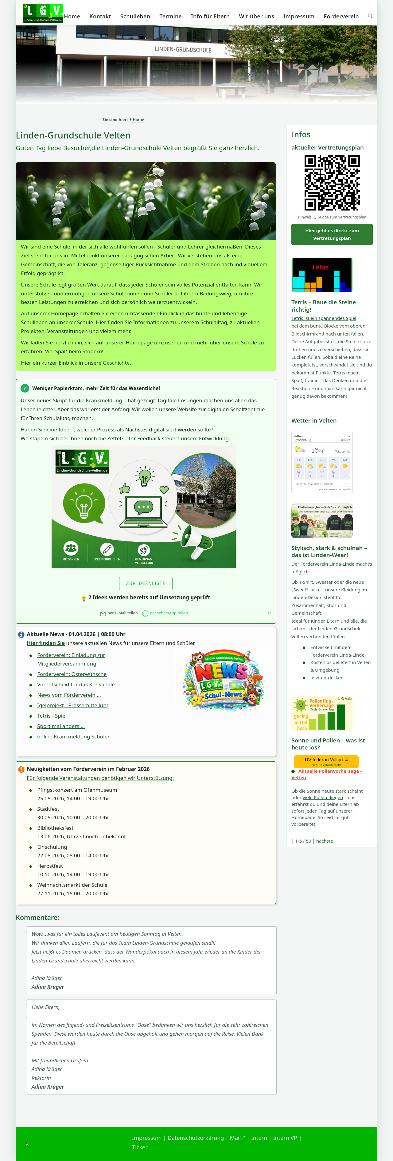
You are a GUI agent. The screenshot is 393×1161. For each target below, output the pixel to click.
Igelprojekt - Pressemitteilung (73, 705)
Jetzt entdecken (327, 677)
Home (138, 119)
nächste (324, 841)
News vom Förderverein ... (69, 694)
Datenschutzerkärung (196, 1137)
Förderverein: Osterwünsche (72, 673)
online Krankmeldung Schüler (73, 736)
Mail (235, 1137)
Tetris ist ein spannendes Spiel (323, 318)
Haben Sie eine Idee (45, 429)
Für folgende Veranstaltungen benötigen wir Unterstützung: (100, 777)
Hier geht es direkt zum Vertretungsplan (332, 234)
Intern (259, 1137)
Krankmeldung (104, 400)
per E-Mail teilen (118, 613)
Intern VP (285, 1137)
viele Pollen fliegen (323, 797)
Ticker (140, 1147)
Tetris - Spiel (52, 715)
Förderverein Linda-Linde (328, 564)
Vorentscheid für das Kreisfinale (76, 684)
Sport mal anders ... (61, 726)
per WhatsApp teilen (165, 613)
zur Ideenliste (146, 583)
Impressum (146, 1137)
